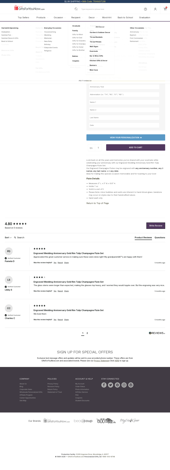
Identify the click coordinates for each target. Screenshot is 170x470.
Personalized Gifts (19, 25)
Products (40, 17)
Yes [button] (55, 263)
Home (7, 25)
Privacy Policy (53, 384)
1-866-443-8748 (108, 457)
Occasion (58, 17)
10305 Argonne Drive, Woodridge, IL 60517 (92, 454)
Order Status (80, 387)
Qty (91, 148)
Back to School (125, 17)
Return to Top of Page (97, 203)
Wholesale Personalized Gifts (31, 392)
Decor (92, 17)
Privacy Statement (101, 361)
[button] (82, 333)
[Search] (23, 237)
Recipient (75, 17)
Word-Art (106, 17)
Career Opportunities (28, 398)
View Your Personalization (126, 137)
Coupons (78, 398)
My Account (79, 384)
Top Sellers (23, 17)
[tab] (143, 238)
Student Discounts (82, 401)
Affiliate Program (26, 395)
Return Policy (53, 389)
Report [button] (60, 263)
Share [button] (66, 263)
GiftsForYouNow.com (76, 457)
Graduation (144, 17)
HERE (117, 361)
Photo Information (82, 389)
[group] (18, 224)
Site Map (23, 401)
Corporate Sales (26, 389)
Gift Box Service (81, 392)
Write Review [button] (155, 225)
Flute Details (92, 178)
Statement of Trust (55, 392)
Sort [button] (8, 237)
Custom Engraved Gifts (37, 25)
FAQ (76, 395)
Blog (21, 387)
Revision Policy (53, 387)
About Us (23, 384)
